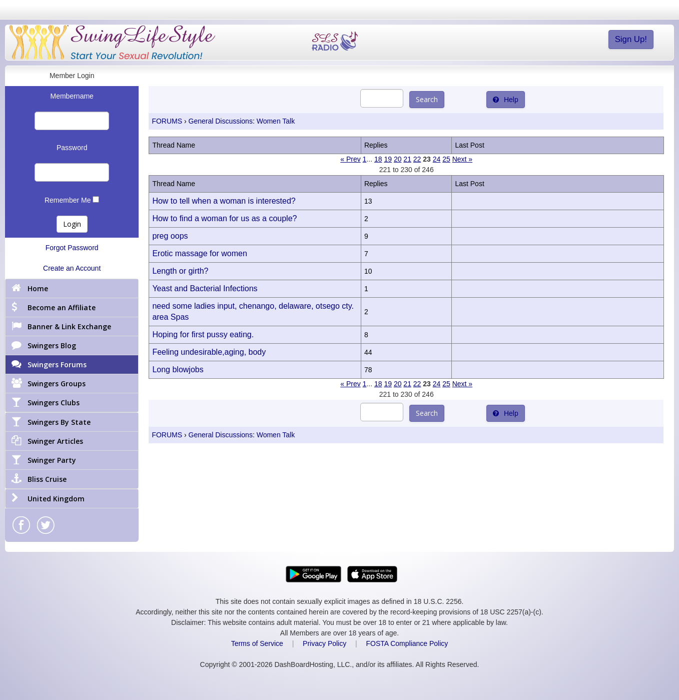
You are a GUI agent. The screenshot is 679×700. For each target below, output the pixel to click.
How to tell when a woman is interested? (223, 201)
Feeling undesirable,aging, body (209, 352)
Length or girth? (180, 271)
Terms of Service (257, 643)
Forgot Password (72, 248)
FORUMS (167, 121)
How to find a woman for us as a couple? (224, 218)
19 (388, 159)
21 (407, 159)
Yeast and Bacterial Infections (204, 288)
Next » (462, 159)
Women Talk (276, 121)
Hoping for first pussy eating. (203, 334)
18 (378, 159)
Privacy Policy (324, 643)
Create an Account (72, 268)
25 (446, 159)
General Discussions (221, 121)
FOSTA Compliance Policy (407, 643)
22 (417, 159)
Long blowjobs (177, 369)
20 (398, 159)
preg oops (170, 236)
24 (437, 159)
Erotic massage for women (199, 253)
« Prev (350, 159)
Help (505, 100)
